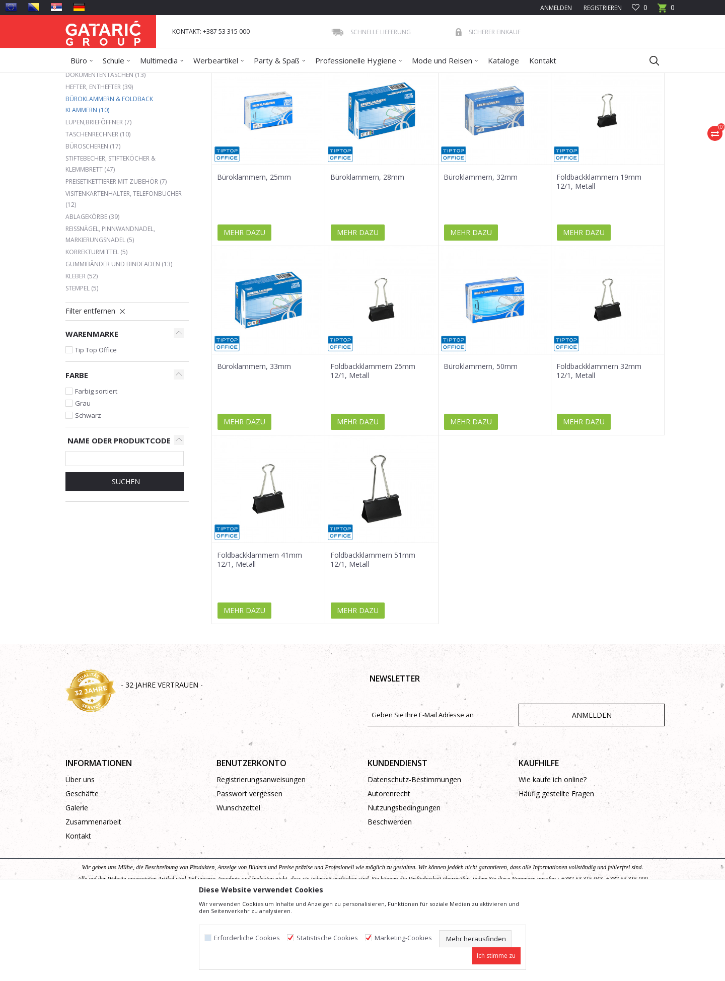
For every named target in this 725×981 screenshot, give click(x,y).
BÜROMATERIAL (209, 79)
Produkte (126, 79)
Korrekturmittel (96, 325)
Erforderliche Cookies (247, 938)
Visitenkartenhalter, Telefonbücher (123, 272)
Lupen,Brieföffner (98, 195)
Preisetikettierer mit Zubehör (116, 254)
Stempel (81, 361)
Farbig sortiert (96, 464)
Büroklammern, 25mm (254, 250)
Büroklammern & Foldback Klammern (109, 177)
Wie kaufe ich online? (553, 852)
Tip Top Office (96, 422)
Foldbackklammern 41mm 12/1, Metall (259, 633)
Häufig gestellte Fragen (556, 866)
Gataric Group (85, 79)
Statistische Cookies (327, 938)
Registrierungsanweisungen (261, 852)
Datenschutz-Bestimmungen (414, 852)
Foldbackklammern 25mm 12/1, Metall (372, 444)
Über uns (80, 852)
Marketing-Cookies (403, 938)
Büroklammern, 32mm (481, 250)
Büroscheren (92, 219)
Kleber (81, 349)
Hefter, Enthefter (99, 160)
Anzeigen (514, 115)
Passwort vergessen (249, 866)
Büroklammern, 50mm (481, 439)
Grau (83, 476)
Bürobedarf (163, 79)
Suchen (125, 554)
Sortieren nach (387, 115)
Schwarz (88, 488)
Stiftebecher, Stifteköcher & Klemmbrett (110, 237)
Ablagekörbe (92, 289)
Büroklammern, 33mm (254, 439)
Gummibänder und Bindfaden (118, 337)
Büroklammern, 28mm (367, 250)
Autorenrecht (389, 866)
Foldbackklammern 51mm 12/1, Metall (372, 633)
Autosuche (331, 115)
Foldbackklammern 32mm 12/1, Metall (598, 444)
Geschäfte (82, 866)
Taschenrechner (97, 207)
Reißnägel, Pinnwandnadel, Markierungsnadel (110, 307)
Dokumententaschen (105, 147)
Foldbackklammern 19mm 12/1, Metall (598, 255)
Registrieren (602, 8)
